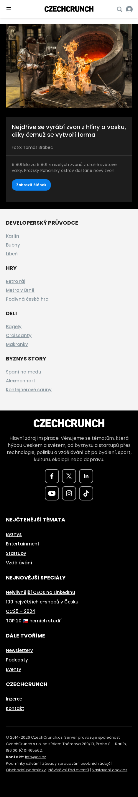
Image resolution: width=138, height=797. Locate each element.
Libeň (12, 254)
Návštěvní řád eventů (68, 770)
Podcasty (17, 660)
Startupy (16, 553)
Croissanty (19, 335)
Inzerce (14, 699)
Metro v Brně (20, 290)
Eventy (13, 669)
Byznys (14, 534)
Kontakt (15, 708)
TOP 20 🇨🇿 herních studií (34, 621)
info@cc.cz (35, 757)
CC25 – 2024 (20, 611)
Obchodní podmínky (26, 770)
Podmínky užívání (23, 763)
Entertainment (23, 544)
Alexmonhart (20, 381)
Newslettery (19, 650)
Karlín (12, 236)
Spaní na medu (23, 372)
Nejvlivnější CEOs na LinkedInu (40, 592)
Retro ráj (15, 281)
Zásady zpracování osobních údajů (76, 763)
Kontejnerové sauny (29, 390)
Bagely (14, 326)
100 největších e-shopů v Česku (42, 602)
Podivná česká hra (27, 299)
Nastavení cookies (109, 770)
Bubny (13, 245)
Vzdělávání (19, 563)
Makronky (17, 344)
